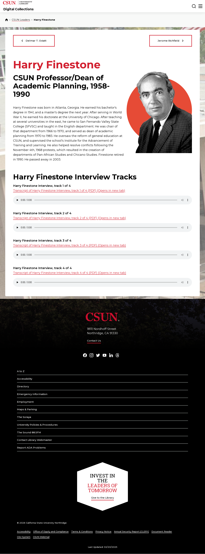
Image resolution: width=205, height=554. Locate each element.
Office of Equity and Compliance (51, 531)
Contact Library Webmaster (34, 439)
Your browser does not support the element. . (102, 200)
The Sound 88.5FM (29, 432)
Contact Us (94, 340)
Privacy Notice (103, 531)
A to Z (21, 371)
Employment (25, 401)
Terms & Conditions (82, 531)
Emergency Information (32, 394)
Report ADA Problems (31, 447)
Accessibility (24, 378)
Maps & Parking (27, 409)
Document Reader (161, 531)
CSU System (23, 537)
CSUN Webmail (41, 537)
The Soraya (24, 417)
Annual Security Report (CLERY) (131, 531)
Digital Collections (18, 9)
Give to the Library (102, 497)
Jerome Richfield (171, 40)
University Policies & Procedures (37, 424)
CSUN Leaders (21, 19)
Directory (23, 386)
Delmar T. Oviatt (33, 40)
